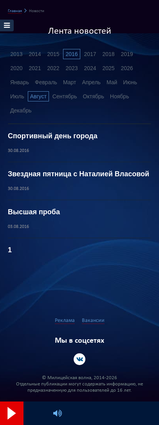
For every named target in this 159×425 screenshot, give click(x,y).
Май (112, 82)
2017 (90, 54)
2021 (35, 68)
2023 (71, 68)
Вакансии (93, 321)
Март (69, 82)
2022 (53, 68)
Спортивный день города (53, 136)
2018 (108, 54)
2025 (108, 68)
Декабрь (21, 110)
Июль (17, 96)
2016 (71, 54)
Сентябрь (64, 96)
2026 (127, 68)
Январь (19, 82)
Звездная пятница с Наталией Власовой (78, 174)
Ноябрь (119, 96)
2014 (35, 54)
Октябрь (93, 96)
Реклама (65, 321)
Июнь (130, 82)
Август (38, 96)
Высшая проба (34, 212)
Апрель (91, 82)
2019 (127, 54)
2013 (16, 54)
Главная (15, 11)
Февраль (46, 82)
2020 (16, 68)
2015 (53, 54)
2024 (90, 68)
